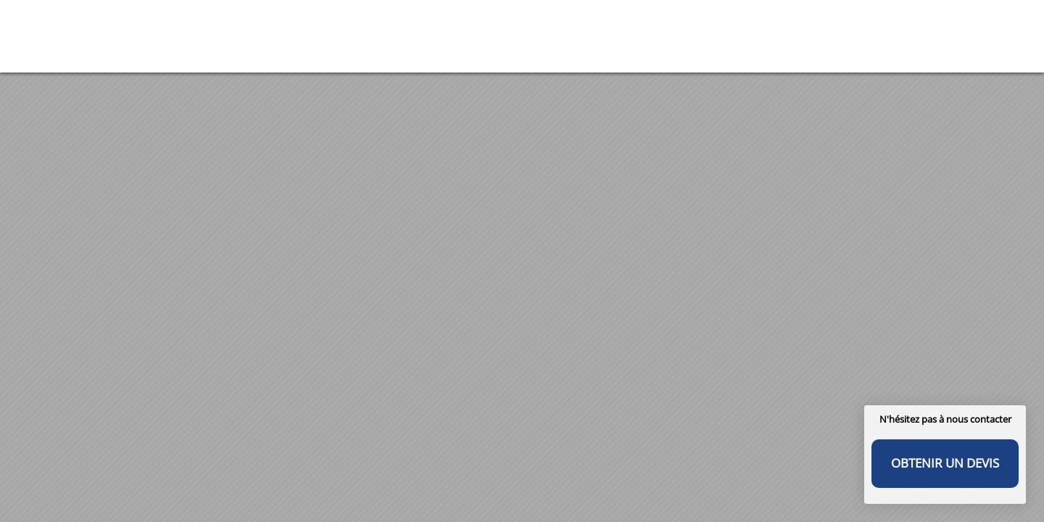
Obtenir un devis (945, 463)
